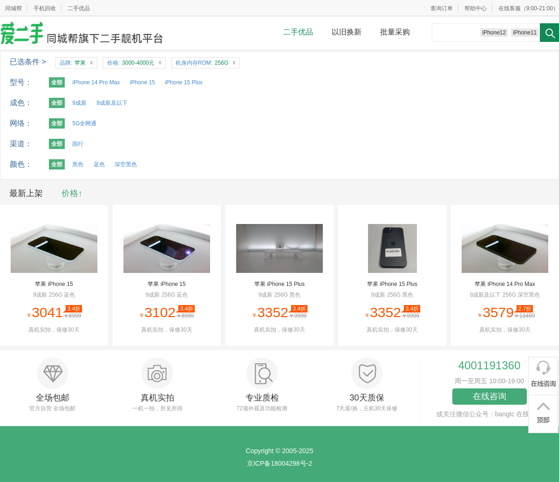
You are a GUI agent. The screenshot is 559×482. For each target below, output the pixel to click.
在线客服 (509, 8)
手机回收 (45, 8)
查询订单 (441, 8)
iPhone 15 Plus (184, 82)
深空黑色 (126, 164)
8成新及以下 (112, 103)
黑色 (77, 164)
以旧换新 (346, 32)
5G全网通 (84, 123)
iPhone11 (525, 32)
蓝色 (99, 164)
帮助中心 (475, 8)
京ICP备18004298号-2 (279, 463)
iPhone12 (494, 32)
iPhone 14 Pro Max (96, 82)
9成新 (79, 103)
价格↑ (71, 193)
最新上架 (26, 193)
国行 (77, 144)
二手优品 (79, 8)
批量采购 (395, 32)
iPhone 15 (142, 82)
